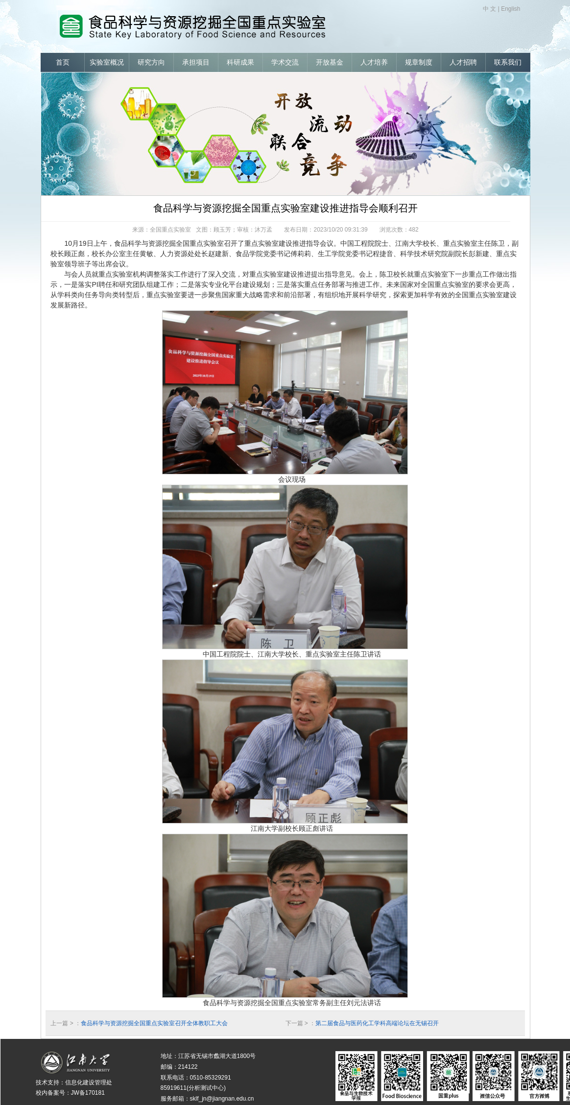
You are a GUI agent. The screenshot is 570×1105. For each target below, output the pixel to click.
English (510, 8)
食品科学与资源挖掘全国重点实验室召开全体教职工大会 (154, 1023)
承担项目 (196, 62)
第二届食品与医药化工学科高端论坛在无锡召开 (377, 1023)
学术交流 (285, 62)
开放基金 (329, 62)
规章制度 (418, 62)
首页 (63, 62)
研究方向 (151, 62)
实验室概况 (107, 62)
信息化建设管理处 (88, 1082)
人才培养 (374, 62)
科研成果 (240, 62)
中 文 (489, 8)
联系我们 (508, 62)
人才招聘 (463, 62)
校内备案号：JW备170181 (70, 1092)
